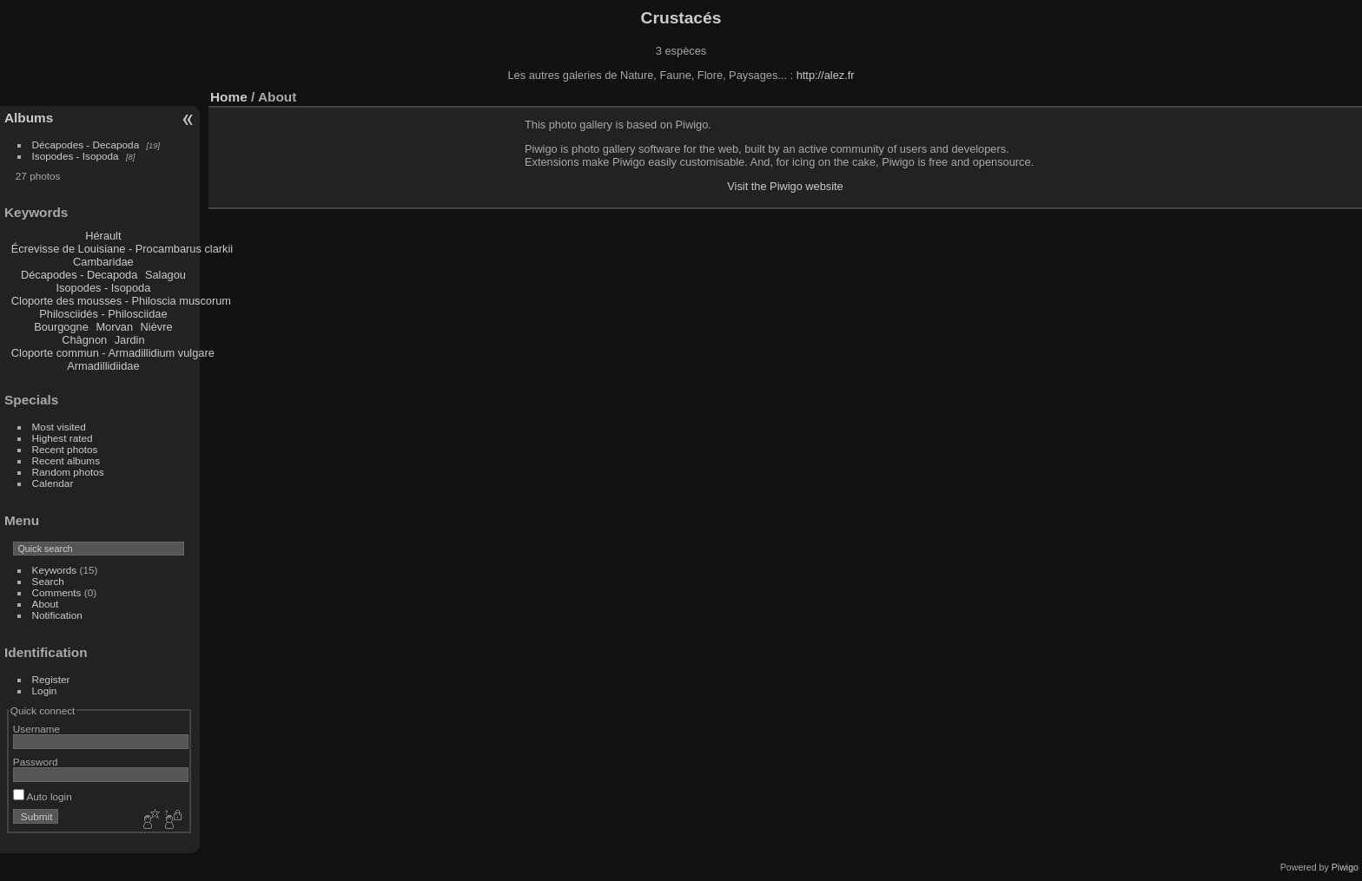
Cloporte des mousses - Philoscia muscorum (121, 300)
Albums (28, 117)
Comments (57, 592)
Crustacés (681, 18)
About (45, 603)
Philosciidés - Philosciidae (103, 313)
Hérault (103, 235)
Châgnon (84, 339)
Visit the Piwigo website (785, 186)
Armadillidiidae (103, 365)
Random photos (68, 471)
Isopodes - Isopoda (75, 155)
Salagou (165, 274)
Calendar (53, 483)
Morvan (114, 326)
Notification (57, 615)
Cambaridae (103, 261)
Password (35, 761)
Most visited (59, 426)
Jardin (130, 339)
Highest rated (62, 438)
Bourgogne (61, 326)
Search (48, 581)
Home (229, 96)
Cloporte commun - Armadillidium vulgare (113, 352)
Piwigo (1345, 867)
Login (44, 690)
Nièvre (157, 326)
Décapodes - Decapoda (86, 144)
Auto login (42, 796)
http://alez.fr (826, 75)
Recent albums (66, 460)
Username (36, 728)
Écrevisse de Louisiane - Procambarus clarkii (122, 248)
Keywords (54, 569)
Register (51, 679)
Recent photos (65, 449)
